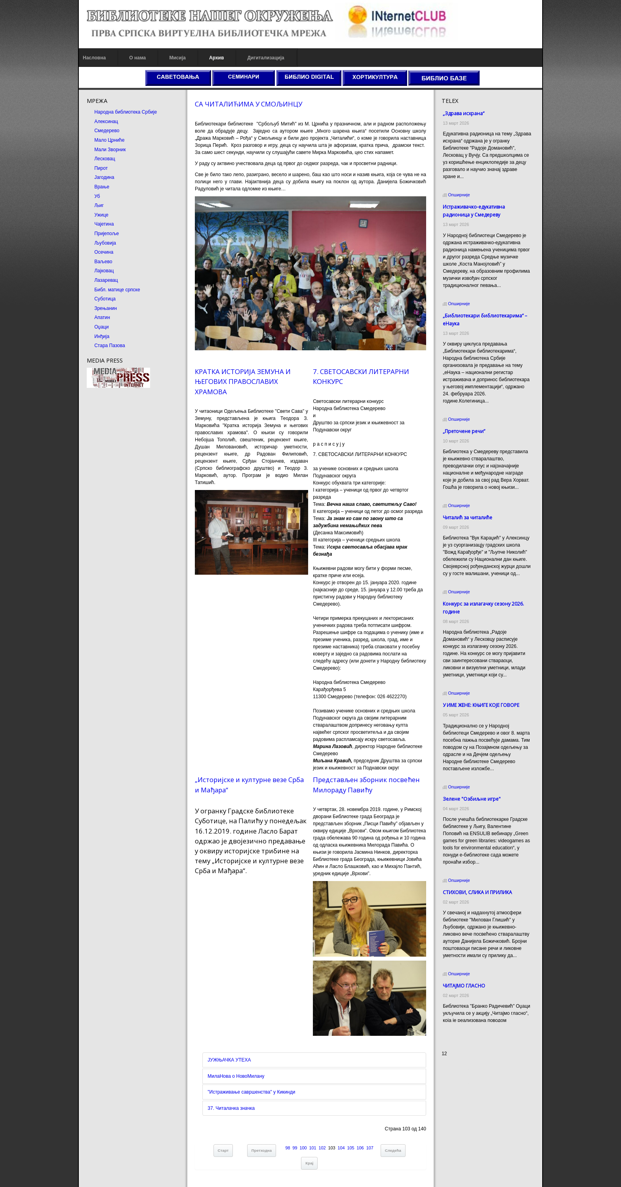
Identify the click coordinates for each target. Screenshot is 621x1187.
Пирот (101, 168)
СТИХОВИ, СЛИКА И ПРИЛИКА (477, 885)
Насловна (94, 58)
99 (295, 1147)
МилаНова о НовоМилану (236, 1076)
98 (287, 1147)
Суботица (105, 299)
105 (350, 1147)
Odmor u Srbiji (457, 1104)
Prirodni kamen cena (463, 1083)
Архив (216, 58)
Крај (309, 1163)
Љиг (99, 205)
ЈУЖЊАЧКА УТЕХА (229, 1060)
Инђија (101, 336)
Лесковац (104, 158)
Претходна (261, 1150)
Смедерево (106, 130)
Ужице (101, 215)
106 (360, 1147)
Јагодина (104, 177)
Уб (97, 196)
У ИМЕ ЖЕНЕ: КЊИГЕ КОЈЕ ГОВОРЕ (481, 698)
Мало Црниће (109, 140)
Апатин (102, 317)
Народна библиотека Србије (125, 112)
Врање (101, 187)
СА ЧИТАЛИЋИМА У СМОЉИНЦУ (248, 103)
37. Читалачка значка (231, 1108)
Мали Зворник (110, 149)
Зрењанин (105, 308)
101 (312, 1147)
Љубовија (105, 243)
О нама (137, 58)
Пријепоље (106, 233)
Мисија (177, 58)
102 (322, 1147)
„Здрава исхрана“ (463, 113)
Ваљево (103, 261)
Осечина (103, 252)
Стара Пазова (109, 345)
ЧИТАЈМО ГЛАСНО (464, 978)
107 (369, 1147)
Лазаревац (106, 280)
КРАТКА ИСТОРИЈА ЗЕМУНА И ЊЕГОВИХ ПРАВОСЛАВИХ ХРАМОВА (243, 381)
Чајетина (104, 224)
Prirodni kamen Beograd (467, 1097)
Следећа (393, 1150)
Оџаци (101, 327)
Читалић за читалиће (467, 510)
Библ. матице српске (117, 289)
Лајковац (104, 270)
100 (303, 1147)
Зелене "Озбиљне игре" (472, 791)
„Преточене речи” (464, 424)
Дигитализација (266, 58)
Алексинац (106, 121)
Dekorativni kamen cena (467, 1090)
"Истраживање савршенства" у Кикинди (251, 1092)
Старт (223, 1150)
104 (341, 1147)
